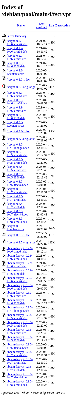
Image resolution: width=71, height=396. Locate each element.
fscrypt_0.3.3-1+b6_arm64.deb (17, 101)
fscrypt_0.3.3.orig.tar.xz (21, 138)
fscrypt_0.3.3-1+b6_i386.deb (16, 116)
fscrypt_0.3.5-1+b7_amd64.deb (17, 190)
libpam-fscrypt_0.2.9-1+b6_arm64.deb (20, 257)
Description (62, 25)
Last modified (41, 25)
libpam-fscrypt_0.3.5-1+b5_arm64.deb (20, 324)
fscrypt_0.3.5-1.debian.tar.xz (15, 227)
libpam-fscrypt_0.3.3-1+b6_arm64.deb (20, 287)
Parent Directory (16, 36)
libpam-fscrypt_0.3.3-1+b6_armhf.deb (20, 294)
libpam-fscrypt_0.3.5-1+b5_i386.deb (20, 338)
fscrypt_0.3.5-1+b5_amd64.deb (17, 153)
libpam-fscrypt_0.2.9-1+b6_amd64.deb (20, 250)
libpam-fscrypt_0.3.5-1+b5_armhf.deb (20, 331)
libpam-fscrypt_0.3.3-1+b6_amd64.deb (20, 279)
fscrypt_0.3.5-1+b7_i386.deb (16, 205)
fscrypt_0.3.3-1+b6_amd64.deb (17, 94)
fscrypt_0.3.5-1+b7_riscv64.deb (17, 213)
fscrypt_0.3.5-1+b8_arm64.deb (17, 220)
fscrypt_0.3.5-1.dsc (18, 235)
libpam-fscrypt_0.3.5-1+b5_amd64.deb (20, 316)
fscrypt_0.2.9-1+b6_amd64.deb (17, 42)
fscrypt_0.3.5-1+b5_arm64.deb (17, 161)
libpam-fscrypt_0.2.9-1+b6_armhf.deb (20, 264)
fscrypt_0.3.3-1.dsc (18, 131)
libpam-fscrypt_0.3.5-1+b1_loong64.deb (20, 309)
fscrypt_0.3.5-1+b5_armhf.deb (16, 168)
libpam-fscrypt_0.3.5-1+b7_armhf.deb (20, 361)
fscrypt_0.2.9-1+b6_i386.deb (16, 64)
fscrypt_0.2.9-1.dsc (18, 79)
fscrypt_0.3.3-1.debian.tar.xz (15, 124)
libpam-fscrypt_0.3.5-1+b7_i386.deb (20, 368)
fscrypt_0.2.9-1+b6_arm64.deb (17, 50)
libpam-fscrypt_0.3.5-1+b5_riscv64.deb (20, 346)
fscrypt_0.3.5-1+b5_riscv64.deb (17, 183)
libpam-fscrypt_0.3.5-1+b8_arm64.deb (20, 383)
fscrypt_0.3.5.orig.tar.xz (21, 242)
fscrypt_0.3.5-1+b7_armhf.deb (16, 198)
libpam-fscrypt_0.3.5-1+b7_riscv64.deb (20, 375)
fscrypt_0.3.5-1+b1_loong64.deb (18, 146)
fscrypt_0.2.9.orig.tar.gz (21, 86)
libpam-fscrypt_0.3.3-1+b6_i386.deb (20, 301)
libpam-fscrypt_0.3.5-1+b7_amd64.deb (20, 353)
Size (51, 25)
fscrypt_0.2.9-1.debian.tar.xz (15, 72)
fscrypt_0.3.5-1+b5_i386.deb (16, 176)
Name (21, 25)
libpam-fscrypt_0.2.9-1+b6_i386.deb (20, 272)
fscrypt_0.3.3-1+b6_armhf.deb (16, 109)
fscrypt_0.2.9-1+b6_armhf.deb (16, 57)
